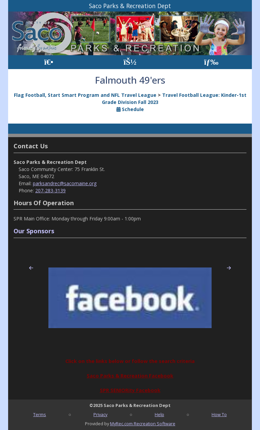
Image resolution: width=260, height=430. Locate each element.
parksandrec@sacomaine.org (64, 183)
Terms (39, 414)
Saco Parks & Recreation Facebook (130, 375)
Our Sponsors (34, 231)
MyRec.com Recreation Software (142, 424)
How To (219, 414)
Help (159, 414)
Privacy (100, 414)
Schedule (130, 109)
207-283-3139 (50, 190)
